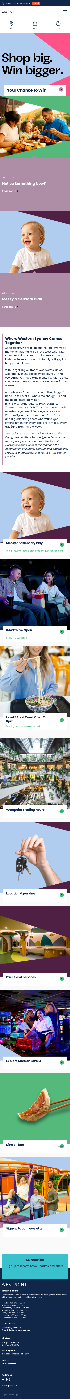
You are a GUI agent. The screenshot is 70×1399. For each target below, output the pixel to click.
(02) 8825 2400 (15, 1327)
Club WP (6, 1360)
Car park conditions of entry (15, 1354)
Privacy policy (8, 1350)
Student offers (9, 1364)
